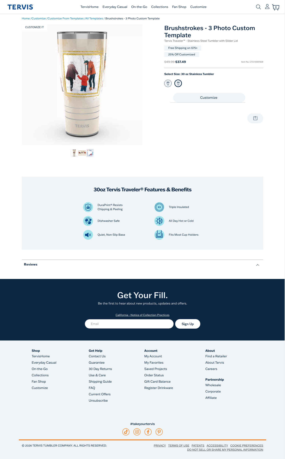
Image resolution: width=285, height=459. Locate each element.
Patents (198, 445)
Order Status (154, 375)
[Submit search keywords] (258, 7)
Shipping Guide (100, 382)
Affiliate (211, 398)
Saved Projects (155, 369)
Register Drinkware (158, 388)
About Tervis (214, 363)
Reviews (30, 264)
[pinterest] (159, 432)
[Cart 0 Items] (275, 7)
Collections (159, 7)
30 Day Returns (100, 369)
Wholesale (213, 385)
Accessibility (217, 445)
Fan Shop (179, 7)
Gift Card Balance (157, 382)
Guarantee (97, 363)
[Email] (129, 324)
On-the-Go (139, 7)
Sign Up (188, 324)
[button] (267, 7)
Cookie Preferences (246, 445)
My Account (153, 356)
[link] (74, 153)
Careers (211, 369)
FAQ (92, 388)
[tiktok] (126, 432)
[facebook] (148, 432)
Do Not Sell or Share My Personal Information (225, 449)
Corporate (213, 392)
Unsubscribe (98, 401)
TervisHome (90, 7)
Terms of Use (178, 445)
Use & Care (97, 375)
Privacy (160, 445)
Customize (198, 7)
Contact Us (97, 356)
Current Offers (99, 394)
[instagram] (137, 432)
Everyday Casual (115, 7)
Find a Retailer (216, 356)
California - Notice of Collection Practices (143, 315)
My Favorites (153, 363)
